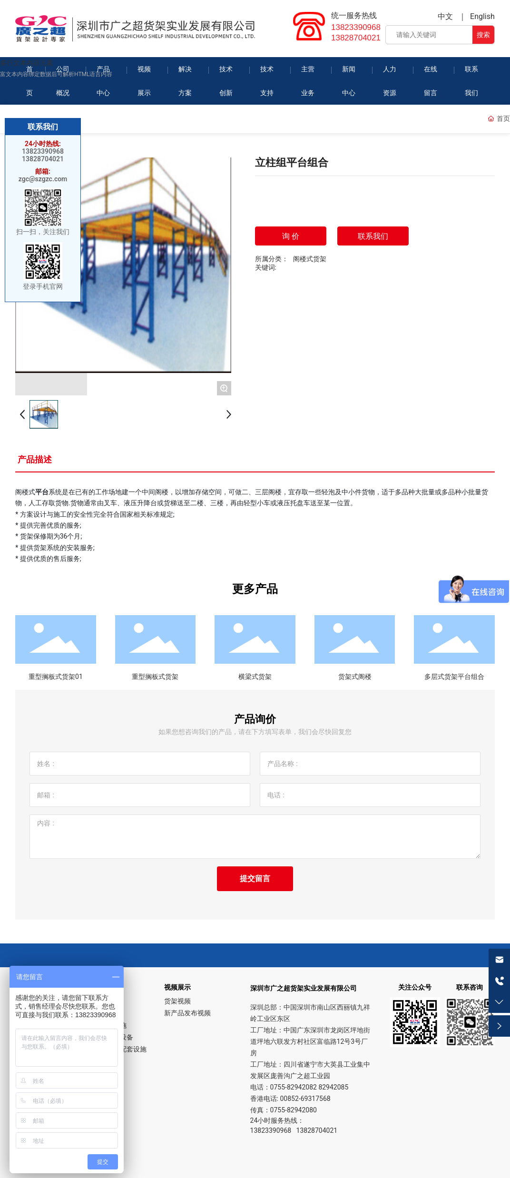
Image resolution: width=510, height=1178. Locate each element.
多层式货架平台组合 (454, 676)
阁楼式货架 (309, 259)
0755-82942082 (293, 1087)
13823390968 (356, 27)
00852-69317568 (305, 1098)
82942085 (333, 1087)
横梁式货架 (255, 676)
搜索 (483, 35)
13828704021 (356, 37)
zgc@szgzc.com (43, 179)
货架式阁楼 (355, 676)
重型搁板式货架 (155, 676)
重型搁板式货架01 (56, 676)
